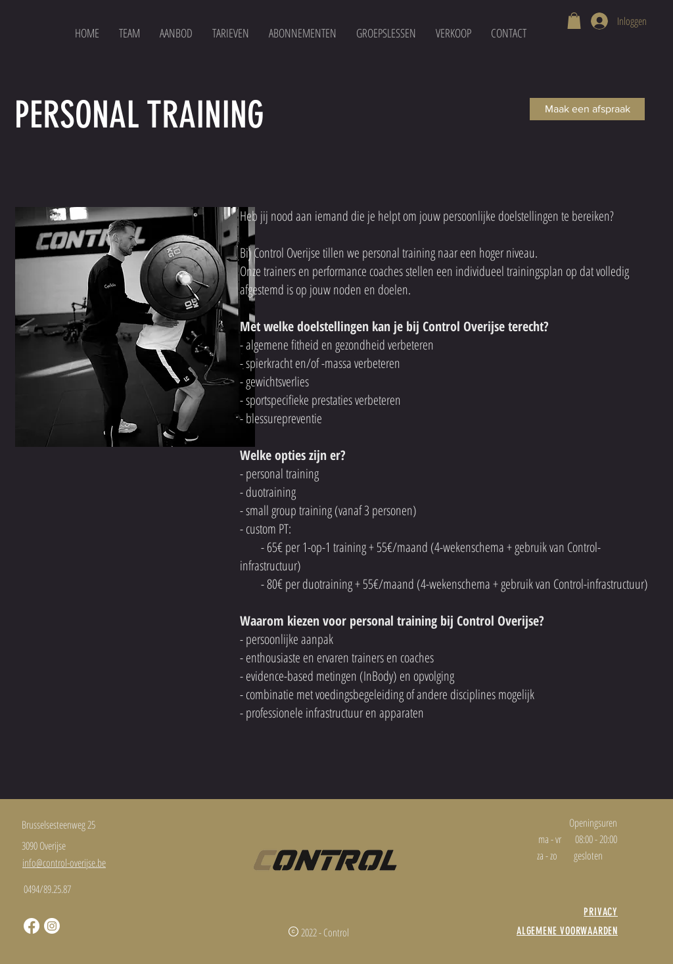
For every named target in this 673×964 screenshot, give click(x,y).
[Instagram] (52, 926)
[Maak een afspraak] (587, 109)
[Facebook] (31, 926)
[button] (574, 20)
